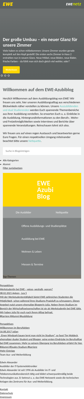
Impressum (6, 397)
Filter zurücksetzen (12, 168)
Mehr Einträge (7, 350)
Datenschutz (6, 393)
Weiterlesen (11, 69)
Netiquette (34, 141)
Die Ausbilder (23, 212)
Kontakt (4, 389)
